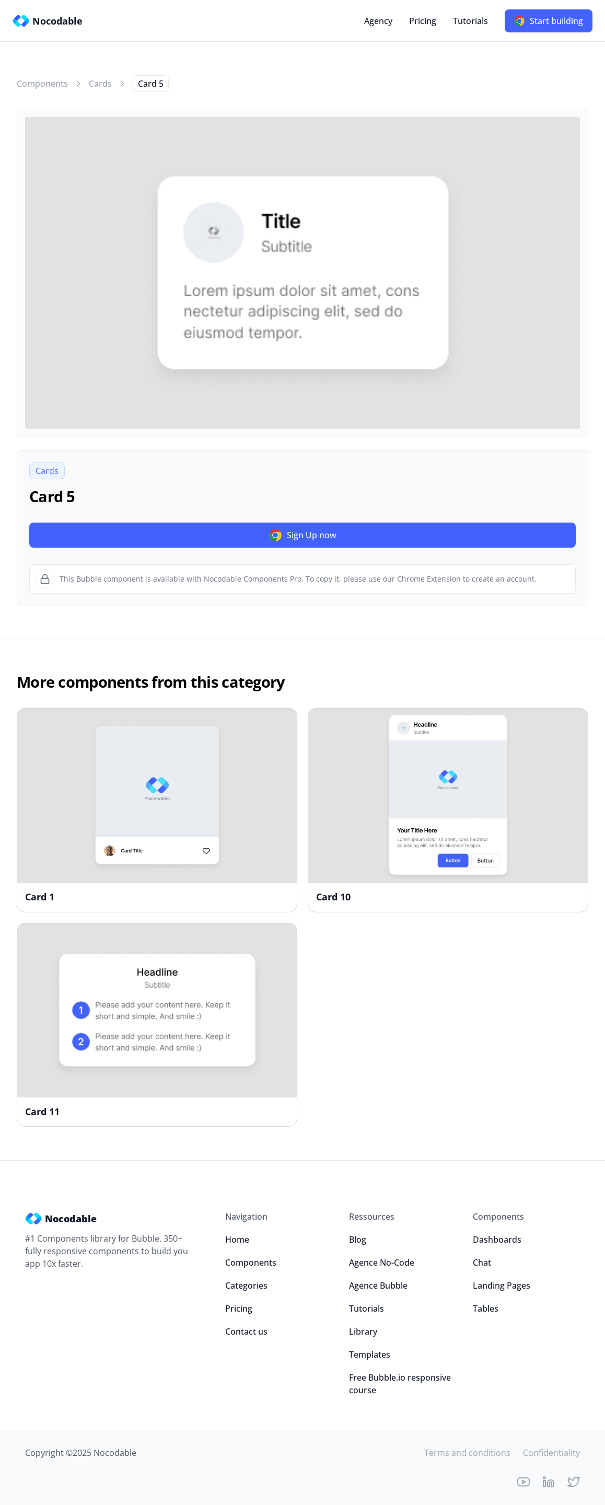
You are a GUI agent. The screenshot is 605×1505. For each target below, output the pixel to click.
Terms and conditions (467, 1452)
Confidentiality (551, 1452)
